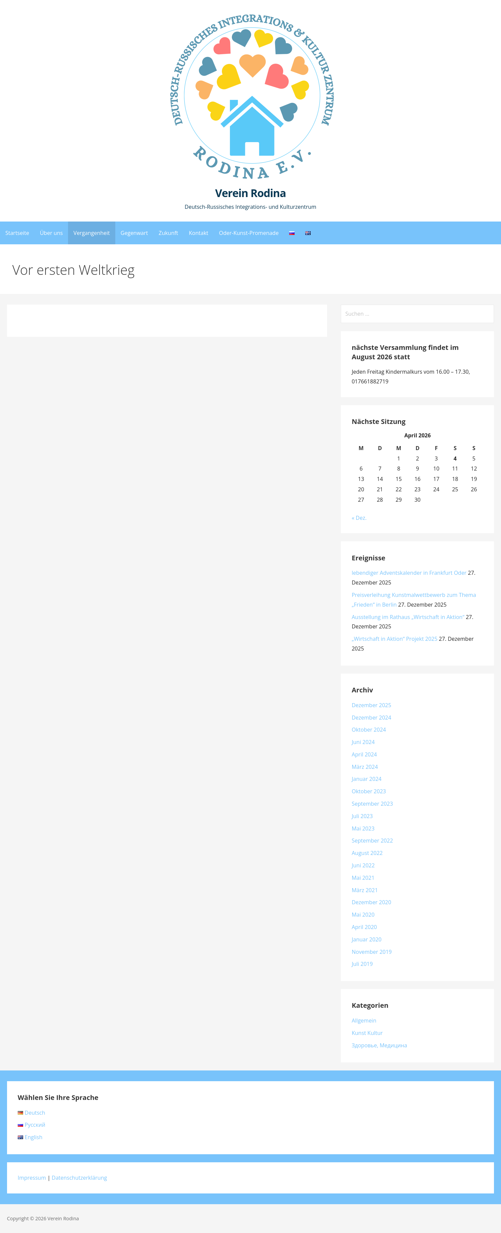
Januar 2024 (366, 779)
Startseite (17, 233)
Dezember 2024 (371, 717)
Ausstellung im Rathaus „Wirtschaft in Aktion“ (408, 617)
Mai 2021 (363, 877)
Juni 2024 (363, 742)
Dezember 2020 (371, 902)
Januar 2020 (366, 939)
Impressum (32, 1177)
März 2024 (365, 766)
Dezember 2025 (371, 705)
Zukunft (168, 233)
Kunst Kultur (367, 1033)
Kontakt (198, 233)
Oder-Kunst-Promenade (249, 233)
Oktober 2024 (369, 729)
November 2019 (372, 951)
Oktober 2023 (369, 791)
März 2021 (365, 890)
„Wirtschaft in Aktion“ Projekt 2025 (394, 638)
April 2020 (364, 927)
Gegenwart (134, 233)
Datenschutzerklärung (79, 1177)
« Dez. (359, 517)
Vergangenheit (91, 233)
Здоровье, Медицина (379, 1045)
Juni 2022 (363, 865)
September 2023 (372, 803)
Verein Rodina (250, 193)
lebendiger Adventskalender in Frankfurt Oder (409, 572)
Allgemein (364, 1020)
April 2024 (364, 754)
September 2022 (372, 840)
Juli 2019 (362, 964)
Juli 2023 (362, 816)
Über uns (51, 233)
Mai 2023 (363, 828)
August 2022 (367, 853)
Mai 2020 (363, 914)
